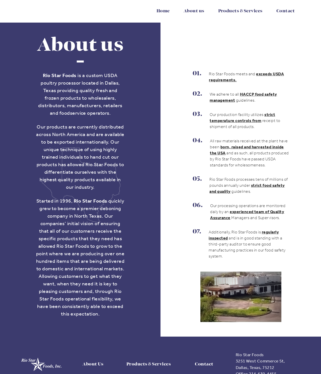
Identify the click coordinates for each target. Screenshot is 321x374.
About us (194, 11)
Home (163, 11)
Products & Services (240, 11)
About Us (93, 364)
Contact (285, 11)
